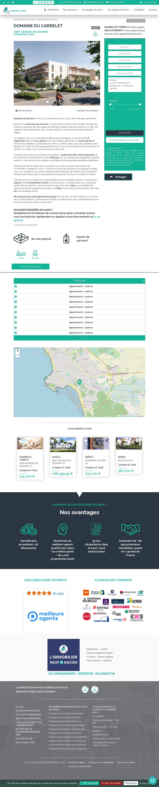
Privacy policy (146, 783)
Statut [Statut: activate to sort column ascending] (128, 281)
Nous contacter (25, 746)
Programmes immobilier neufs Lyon (65, 725)
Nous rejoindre (24, 742)
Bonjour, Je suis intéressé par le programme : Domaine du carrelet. (125, 84)
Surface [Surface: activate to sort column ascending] (51, 281)
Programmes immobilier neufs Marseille (67, 732)
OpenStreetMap (130, 419)
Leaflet (120, 419)
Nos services (70, 9)
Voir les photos (24, 110)
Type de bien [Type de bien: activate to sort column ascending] (28, 281)
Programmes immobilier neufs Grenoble (67, 748)
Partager (118, 176)
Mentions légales (123, 165)
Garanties (97, 734)
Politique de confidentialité (101, 766)
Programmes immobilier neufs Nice (65, 736)
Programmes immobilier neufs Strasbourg (68, 752)
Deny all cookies (111, 783)
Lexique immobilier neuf (28, 714)
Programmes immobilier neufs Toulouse (67, 744)
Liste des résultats (136, 21)
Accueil (20, 710)
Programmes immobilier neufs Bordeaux (67, 728)
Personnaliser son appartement (107, 742)
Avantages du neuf (92, 9)
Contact (153, 9)
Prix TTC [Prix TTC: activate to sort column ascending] (66, 281)
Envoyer (125, 133)
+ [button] (17, 354)
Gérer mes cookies (126, 766)
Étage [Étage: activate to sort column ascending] (80, 281)
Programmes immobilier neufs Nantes (66, 717)
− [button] (17, 359)
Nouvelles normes (101, 738)
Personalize (131, 783)
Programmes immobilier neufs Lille (65, 721)
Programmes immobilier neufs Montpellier (68, 740)
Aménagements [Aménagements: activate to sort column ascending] (98, 281)
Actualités (139, 9)
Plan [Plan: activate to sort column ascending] (115, 281)
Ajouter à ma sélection (87, 110)
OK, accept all (89, 783)
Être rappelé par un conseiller (125, 140)
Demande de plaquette (30, 266)
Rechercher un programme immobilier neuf (28, 735)
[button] (20, 73)
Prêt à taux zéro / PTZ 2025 (105, 730)
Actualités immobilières (29, 718)
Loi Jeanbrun (98, 720)
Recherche (51, 9)
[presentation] (128, 119)
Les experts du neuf (118, 9)
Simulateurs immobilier (28, 722)
